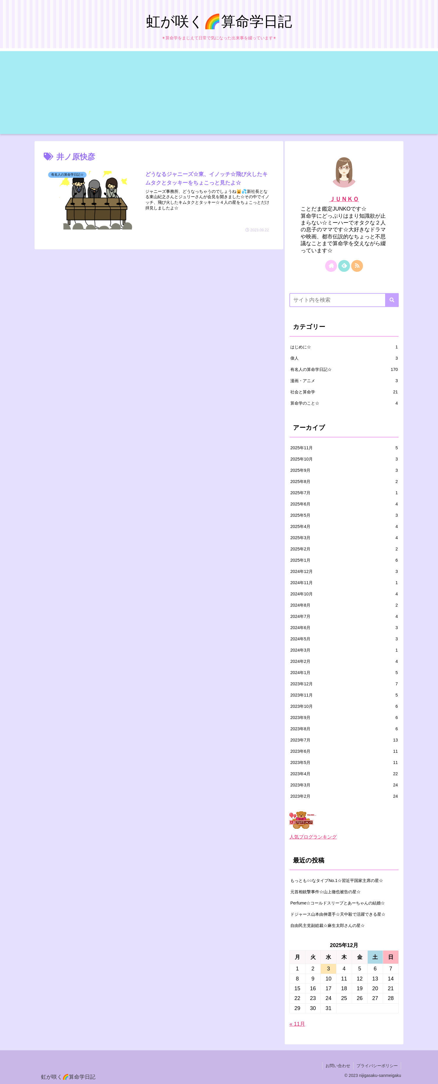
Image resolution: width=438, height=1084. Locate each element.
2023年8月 (344, 729)
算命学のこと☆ (344, 403)
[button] (392, 300)
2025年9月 (344, 470)
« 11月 (297, 1024)
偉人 (344, 358)
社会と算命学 (344, 392)
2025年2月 (344, 549)
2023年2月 (344, 796)
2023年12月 (344, 684)
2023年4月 (344, 773)
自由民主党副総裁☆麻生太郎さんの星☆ (327, 925)
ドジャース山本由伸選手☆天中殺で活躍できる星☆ (337, 914)
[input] (344, 300)
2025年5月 (344, 515)
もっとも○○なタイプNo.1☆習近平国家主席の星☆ (336, 880)
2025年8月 (344, 481)
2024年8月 (344, 605)
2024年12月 (344, 571)
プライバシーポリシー (377, 1065)
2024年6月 (344, 627)
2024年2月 (344, 661)
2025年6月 (344, 504)
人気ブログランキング (313, 836)
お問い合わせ (337, 1065)
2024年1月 (344, 672)
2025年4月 (344, 526)
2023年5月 (344, 762)
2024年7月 (344, 616)
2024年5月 (344, 639)
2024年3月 (344, 650)
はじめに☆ (344, 347)
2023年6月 (344, 751)
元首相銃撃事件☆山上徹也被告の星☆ (325, 891)
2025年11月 (344, 448)
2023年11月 (344, 695)
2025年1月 (344, 560)
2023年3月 (344, 785)
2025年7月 (344, 492)
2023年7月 (344, 740)
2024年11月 (344, 582)
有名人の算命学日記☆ (344, 369)
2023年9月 (344, 717)
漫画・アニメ (344, 380)
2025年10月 (344, 459)
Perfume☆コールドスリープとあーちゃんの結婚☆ (337, 903)
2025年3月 (344, 537)
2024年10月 (344, 594)
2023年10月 (344, 706)
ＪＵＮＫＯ (344, 199)
